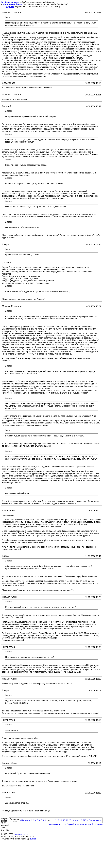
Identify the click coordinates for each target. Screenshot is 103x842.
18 (73, 820)
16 (67, 820)
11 (51, 820)
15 (64, 820)
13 (58, 820)
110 (80, 820)
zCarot (33, 839)
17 (70, 820)
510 (84, 820)
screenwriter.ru (21, 834)
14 (61, 820)
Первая (24, 820)
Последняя (95, 820)
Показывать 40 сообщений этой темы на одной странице (75, 824)
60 (76, 820)
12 (55, 820)
